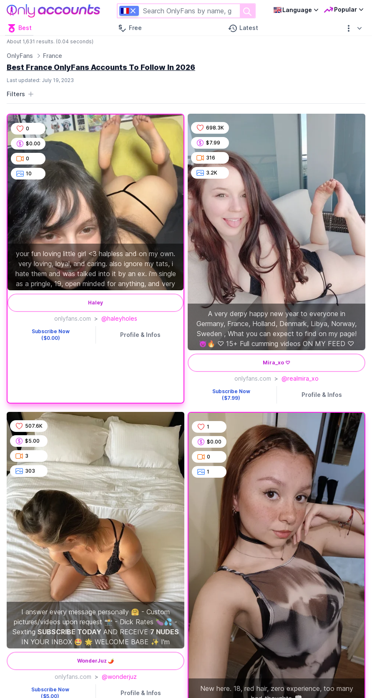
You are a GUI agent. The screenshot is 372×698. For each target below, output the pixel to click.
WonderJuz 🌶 (95, 661)
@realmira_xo (300, 378)
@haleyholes (119, 318)
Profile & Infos (140, 334)
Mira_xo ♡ (276, 362)
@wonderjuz (119, 676)
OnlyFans (20, 55)
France (52, 55)
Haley (95, 302)
